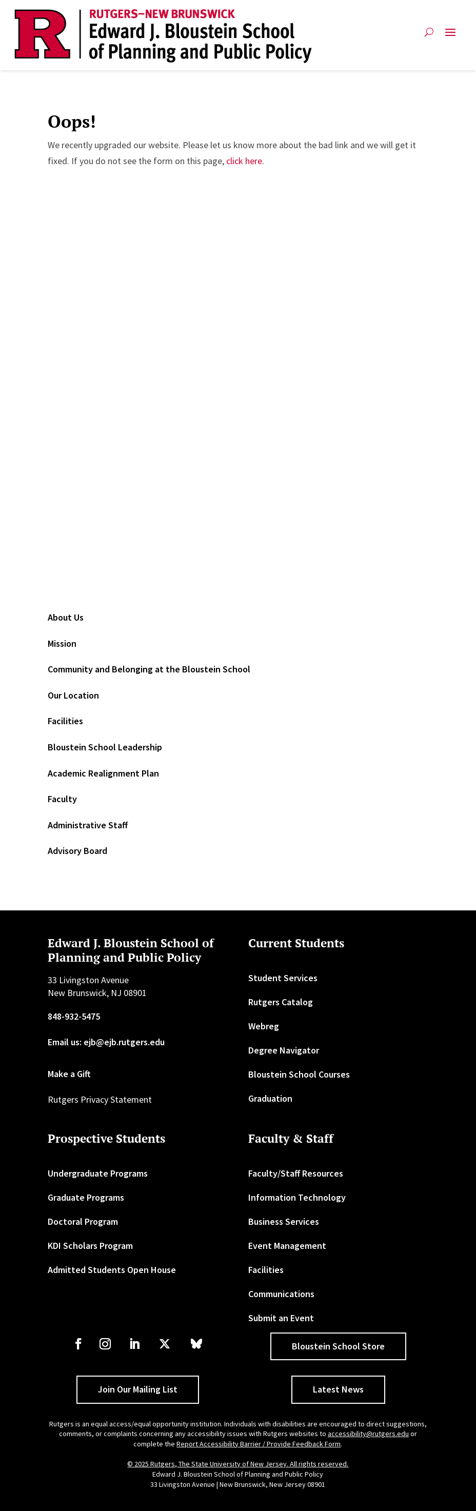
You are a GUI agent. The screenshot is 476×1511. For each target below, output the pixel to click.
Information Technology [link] (297, 1197)
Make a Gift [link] (69, 1074)
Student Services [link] (283, 978)
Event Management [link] (287, 1245)
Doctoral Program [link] (83, 1221)
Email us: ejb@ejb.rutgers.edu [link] (106, 1042)
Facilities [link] (65, 721)
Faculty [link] (62, 799)
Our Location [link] (73, 695)
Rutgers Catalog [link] (280, 1002)
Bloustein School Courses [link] (299, 1074)
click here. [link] (245, 161)
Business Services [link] (283, 1221)
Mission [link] (62, 643)
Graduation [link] (270, 1098)
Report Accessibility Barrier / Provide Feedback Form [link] (258, 1443)
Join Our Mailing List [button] (137, 1389)
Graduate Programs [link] (86, 1197)
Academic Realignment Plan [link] (103, 773)
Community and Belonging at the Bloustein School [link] (149, 669)
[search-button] (429, 36)
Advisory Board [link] (77, 851)
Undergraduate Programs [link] (98, 1173)
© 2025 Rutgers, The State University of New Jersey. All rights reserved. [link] (237, 1463)
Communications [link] (281, 1294)
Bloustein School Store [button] (338, 1346)
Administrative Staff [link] (88, 825)
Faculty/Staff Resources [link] (295, 1173)
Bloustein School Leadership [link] (105, 747)
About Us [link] (66, 617)
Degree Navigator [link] (283, 1050)
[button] (450, 36)
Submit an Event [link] (281, 1318)
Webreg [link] (263, 1026)
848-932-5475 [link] (74, 1016)
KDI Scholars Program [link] (90, 1245)
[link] (163, 36)
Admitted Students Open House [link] (112, 1270)
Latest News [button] (338, 1389)
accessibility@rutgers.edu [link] (368, 1433)
